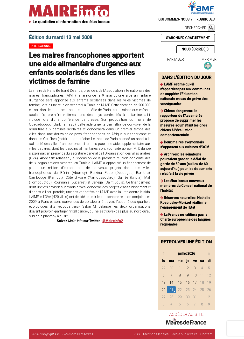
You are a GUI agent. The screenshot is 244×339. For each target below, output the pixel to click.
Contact (206, 334)
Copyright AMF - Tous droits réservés (66, 334)
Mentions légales (156, 334)
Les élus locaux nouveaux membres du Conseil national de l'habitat (186, 185)
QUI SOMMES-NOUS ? (175, 19)
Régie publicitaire (184, 334)
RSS (136, 334)
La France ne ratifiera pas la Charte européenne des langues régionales (185, 219)
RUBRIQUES (205, 19)
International (41, 46)
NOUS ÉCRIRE (195, 49)
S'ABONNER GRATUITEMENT (188, 38)
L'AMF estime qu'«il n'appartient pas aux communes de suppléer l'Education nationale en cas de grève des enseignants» (185, 94)
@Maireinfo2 (112, 221)
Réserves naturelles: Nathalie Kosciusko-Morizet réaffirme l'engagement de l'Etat (185, 202)
